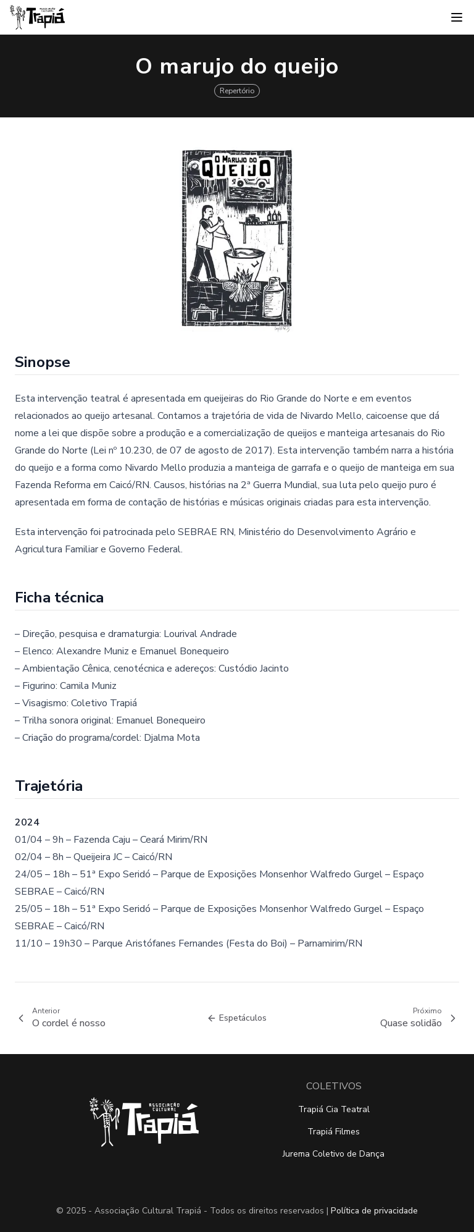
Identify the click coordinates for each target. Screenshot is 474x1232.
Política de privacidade (374, 1211)
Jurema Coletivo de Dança (334, 1154)
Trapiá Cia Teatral (334, 1109)
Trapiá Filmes (333, 1131)
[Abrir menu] (456, 17)
